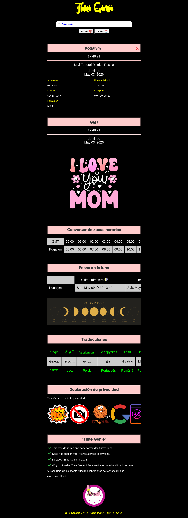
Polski (87, 370)
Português (108, 370)
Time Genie (94, 8)
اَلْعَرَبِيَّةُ (69, 352)
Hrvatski (127, 361)
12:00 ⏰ (86, 31)
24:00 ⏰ (101, 31)
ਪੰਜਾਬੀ (54, 370)
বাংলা (127, 352)
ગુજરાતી (69, 361)
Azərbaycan (87, 352)
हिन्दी (108, 361)
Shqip (54, 352)
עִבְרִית (87, 361)
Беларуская (108, 352)
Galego (54, 361)
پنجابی (69, 370)
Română (127, 370)
